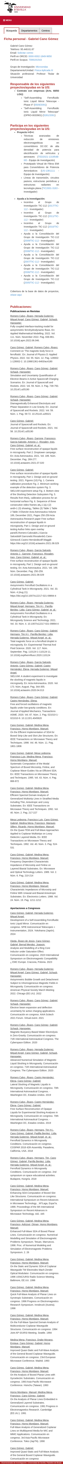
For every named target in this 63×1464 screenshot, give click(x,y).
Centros (45, 30)
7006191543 (35, 59)
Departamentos (29, 30)
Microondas (42, 66)
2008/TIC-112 (32, 251)
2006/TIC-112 (32, 272)
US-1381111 (48, 170)
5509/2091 (40, 104)
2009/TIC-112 (32, 240)
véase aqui (16, 294)
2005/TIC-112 (32, 282)
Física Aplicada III (44, 70)
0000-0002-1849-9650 (40, 56)
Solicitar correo (25, 52)
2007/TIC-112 (32, 261)
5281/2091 (49, 115)
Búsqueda (11, 30)
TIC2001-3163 (50, 188)
